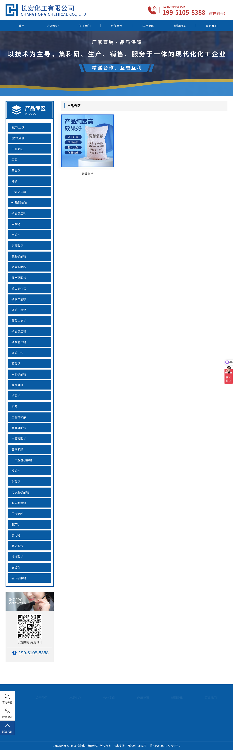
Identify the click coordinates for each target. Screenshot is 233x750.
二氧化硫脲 (18, 192)
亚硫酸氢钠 (18, 503)
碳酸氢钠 (21, 202)
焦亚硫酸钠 (18, 256)
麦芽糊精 (17, 385)
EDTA (15, 524)
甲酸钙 (15, 224)
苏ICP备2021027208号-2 (165, 746)
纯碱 (14, 181)
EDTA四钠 (18, 138)
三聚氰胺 (17, 449)
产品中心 (53, 25)
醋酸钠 (15, 481)
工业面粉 (17, 149)
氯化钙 (15, 535)
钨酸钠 (15, 470)
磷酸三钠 (17, 352)
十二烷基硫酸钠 (21, 460)
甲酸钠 (15, 234)
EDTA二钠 (18, 127)
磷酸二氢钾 (18, 310)
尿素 (14, 406)
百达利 (131, 746)
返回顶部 (7, 728)
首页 (21, 25)
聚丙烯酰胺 (18, 267)
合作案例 (116, 25)
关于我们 (85, 25)
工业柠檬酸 (18, 417)
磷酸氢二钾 (18, 213)
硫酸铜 (15, 363)
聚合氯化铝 (18, 288)
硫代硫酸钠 (18, 578)
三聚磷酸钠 (18, 438)
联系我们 (211, 25)
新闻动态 (180, 25)
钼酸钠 (15, 395)
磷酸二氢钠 (18, 320)
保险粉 (15, 567)
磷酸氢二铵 (18, 331)
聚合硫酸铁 (18, 277)
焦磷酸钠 (17, 245)
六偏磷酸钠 (18, 374)
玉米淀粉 (17, 513)
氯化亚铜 (17, 546)
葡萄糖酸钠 (18, 428)
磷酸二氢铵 (18, 299)
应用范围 (148, 25)
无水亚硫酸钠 (20, 492)
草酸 (14, 159)
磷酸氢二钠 (18, 342)
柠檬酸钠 (17, 556)
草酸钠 (15, 170)
